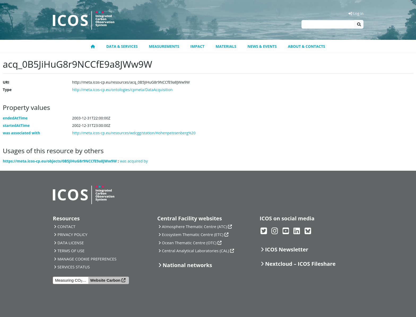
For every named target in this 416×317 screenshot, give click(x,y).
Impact (197, 46)
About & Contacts (306, 46)
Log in (355, 13)
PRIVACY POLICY (72, 234)
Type (7, 89)
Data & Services (122, 46)
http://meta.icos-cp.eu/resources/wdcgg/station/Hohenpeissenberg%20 (134, 132)
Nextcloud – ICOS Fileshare (300, 263)
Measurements (164, 46)
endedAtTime (15, 118)
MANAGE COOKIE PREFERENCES (86, 259)
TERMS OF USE (70, 250)
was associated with (21, 132)
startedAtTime (16, 125)
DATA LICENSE (70, 242)
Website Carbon (105, 280)
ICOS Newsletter (286, 249)
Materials (226, 46)
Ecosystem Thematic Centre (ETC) (192, 234)
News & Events (262, 46)
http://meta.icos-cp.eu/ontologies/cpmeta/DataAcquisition (122, 89)
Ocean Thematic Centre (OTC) (189, 242)
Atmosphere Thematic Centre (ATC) (194, 226)
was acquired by (134, 161)
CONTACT (66, 226)
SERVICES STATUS (73, 266)
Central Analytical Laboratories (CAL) (195, 250)
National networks (187, 265)
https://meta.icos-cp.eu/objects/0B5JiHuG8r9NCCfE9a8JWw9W (60, 161)
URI (6, 82)
